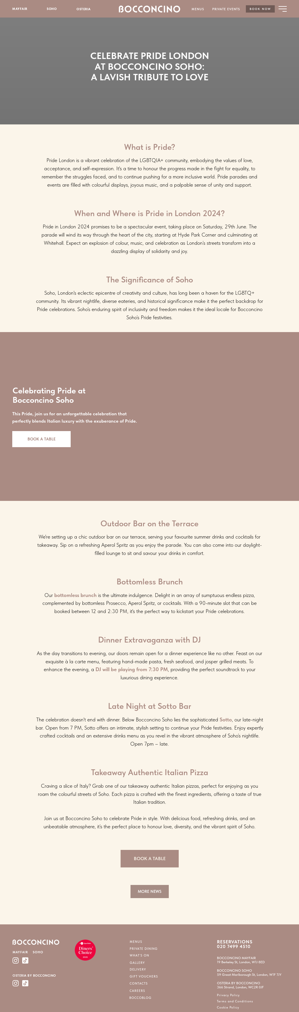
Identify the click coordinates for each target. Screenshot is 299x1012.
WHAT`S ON (139, 955)
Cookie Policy (228, 1007)
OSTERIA (84, 9)
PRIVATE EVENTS (226, 9)
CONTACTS (139, 983)
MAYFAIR (19, 9)
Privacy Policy (228, 995)
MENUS (198, 9)
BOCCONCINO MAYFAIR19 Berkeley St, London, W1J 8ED (241, 960)
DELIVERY (138, 969)
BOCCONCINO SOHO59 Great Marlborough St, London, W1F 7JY (249, 972)
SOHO (52, 9)
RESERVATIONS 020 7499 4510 (235, 944)
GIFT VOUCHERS (144, 976)
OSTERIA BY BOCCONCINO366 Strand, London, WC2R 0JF (240, 985)
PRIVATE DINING (144, 949)
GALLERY (137, 963)
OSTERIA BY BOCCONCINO (34, 976)
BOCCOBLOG (140, 998)
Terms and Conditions (235, 1001)
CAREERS (137, 991)
